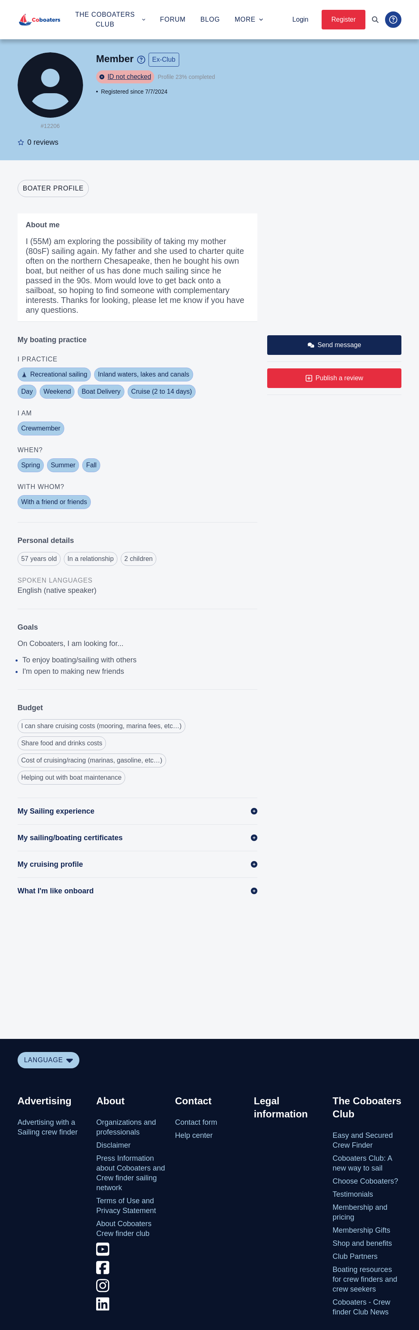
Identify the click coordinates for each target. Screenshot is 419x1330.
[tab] (53, 188)
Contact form (196, 1122)
